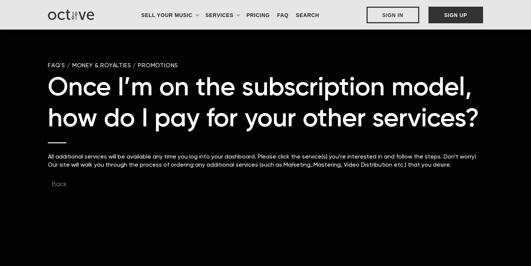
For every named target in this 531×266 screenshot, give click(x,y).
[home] (71, 15)
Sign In (392, 15)
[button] (170, 15)
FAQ (282, 15)
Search (307, 15)
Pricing (258, 15)
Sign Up (455, 15)
